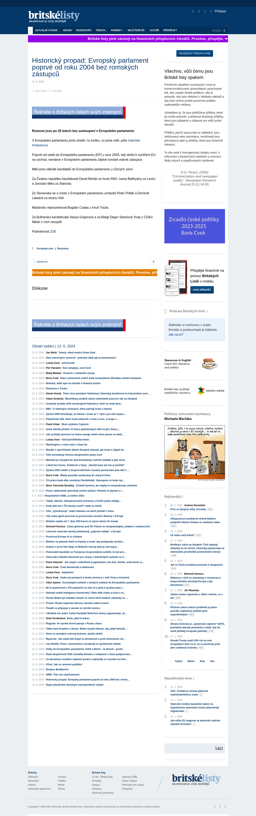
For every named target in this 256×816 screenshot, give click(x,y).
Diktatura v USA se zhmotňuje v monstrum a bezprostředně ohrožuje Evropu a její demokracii (195, 581)
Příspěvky (170, 30)
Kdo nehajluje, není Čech (76, 368)
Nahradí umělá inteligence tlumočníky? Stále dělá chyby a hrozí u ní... (85, 592)
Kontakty (96, 780)
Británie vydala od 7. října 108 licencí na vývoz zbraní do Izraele (82, 521)
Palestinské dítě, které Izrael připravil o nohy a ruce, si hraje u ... (82, 419)
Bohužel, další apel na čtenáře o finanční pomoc (73, 383)
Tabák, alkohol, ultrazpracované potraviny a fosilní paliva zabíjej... (83, 501)
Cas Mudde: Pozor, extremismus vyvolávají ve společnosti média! (83, 643)
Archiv (67, 30)
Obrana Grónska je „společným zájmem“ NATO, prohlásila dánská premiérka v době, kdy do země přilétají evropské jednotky (197, 628)
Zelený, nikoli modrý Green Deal (77, 352)
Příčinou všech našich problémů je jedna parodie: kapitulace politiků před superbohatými (193, 611)
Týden (178, 661)
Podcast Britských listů (185, 311)
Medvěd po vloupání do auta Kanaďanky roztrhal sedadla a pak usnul (85, 460)
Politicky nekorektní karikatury (187, 416)
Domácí (62, 776)
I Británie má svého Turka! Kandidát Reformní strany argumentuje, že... (86, 613)
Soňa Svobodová (55, 618)
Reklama (96, 788)
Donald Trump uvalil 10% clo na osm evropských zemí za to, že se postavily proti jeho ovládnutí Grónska (195, 644)
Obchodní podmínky (102, 792)
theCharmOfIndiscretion (75, 439)
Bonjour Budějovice (57, 669)
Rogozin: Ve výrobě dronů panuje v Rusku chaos (74, 623)
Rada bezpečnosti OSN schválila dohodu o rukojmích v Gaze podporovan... (89, 654)
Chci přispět (202, 289)
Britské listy (56, 17)
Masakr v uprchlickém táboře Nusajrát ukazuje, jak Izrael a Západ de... (86, 449)
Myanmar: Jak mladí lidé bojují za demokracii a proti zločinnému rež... (85, 639)
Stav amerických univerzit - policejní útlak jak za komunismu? (81, 357)
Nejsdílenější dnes (178, 678)
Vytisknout (40, 261)
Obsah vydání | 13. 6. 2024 (53, 346)
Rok (202, 661)
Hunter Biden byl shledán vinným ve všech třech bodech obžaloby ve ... (87, 598)
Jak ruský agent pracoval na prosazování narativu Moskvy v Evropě (84, 516)
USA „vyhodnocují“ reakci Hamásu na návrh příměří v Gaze (80, 511)
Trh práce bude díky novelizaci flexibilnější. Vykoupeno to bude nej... (85, 480)
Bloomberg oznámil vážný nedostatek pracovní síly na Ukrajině (101, 398)
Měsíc (191, 661)
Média (61, 784)
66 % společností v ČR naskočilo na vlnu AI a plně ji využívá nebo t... (85, 587)
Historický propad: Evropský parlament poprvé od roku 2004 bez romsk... (87, 679)
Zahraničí (33, 776)
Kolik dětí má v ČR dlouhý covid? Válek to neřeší (74, 506)
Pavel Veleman (54, 562)
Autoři (154, 30)
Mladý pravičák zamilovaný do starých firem (85, 475)
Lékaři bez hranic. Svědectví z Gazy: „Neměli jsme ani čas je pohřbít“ (85, 465)
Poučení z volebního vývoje (79, 373)
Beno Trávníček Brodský (60, 485)
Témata (101, 30)
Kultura (32, 784)
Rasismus (63, 248)
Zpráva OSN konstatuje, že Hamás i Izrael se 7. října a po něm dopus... (86, 414)
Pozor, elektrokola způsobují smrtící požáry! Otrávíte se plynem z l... (84, 490)
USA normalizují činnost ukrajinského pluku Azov (74, 454)
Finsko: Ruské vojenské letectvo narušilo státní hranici (77, 603)
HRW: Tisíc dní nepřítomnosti (62, 674)
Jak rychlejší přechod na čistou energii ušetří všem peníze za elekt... (85, 434)
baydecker (67, 572)
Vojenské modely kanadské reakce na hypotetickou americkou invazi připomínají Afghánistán (194, 708)
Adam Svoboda (54, 398)
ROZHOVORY (84, 30)
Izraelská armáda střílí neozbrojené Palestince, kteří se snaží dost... (84, 403)
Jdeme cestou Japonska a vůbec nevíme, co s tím (196, 596)
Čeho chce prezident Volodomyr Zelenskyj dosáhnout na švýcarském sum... (106, 393)
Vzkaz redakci (129, 780)
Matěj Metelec (54, 373)
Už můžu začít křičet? (186, 535)
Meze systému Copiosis (75, 424)
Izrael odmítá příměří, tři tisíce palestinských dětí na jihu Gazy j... (83, 429)
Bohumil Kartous (55, 526)
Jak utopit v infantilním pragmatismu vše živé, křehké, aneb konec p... (104, 562)
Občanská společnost (39, 788)
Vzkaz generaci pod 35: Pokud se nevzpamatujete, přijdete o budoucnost (108, 526)
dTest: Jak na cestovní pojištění (64, 664)
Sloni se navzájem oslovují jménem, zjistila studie (74, 633)
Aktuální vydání (47, 30)
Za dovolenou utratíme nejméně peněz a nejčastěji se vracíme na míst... (86, 659)
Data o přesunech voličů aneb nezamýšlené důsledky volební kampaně (100, 378)
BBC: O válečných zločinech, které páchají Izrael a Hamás (79, 409)
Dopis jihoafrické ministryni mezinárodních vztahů (74, 684)
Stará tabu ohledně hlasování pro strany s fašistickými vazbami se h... (86, 557)
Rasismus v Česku (56, 388)
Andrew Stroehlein (194, 505)
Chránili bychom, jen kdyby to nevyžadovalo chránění (106, 485)
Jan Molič (51, 352)
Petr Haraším (53, 368)
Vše (212, 661)
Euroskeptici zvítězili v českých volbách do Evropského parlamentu (100, 582)
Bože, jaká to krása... (79, 618)
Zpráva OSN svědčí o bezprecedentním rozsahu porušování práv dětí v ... (87, 470)
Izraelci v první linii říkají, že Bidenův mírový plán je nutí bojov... (82, 546)
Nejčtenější (137, 30)
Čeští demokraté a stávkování (77, 567)
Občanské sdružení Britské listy (66, 806)
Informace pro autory (133, 784)
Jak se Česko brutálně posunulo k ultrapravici (196, 566)
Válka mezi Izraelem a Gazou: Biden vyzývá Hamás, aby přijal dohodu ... (87, 628)
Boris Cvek (52, 378)
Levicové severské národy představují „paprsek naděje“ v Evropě (83, 531)
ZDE (53, 231)
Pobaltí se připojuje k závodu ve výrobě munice (73, 608)
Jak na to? (176, 334)
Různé (61, 788)
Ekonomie (33, 780)
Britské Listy (196, 780)
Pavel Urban (53, 424)
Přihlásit (218, 11)
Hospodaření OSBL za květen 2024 (64, 495)
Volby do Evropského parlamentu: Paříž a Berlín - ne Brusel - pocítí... (85, 649)
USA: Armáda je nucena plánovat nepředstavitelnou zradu (189, 693)
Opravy (96, 784)
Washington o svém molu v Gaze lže (66, 444)
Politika (62, 780)
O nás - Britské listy (102, 776)
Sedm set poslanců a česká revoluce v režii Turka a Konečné (94, 577)
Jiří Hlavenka (191, 590)
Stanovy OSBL (130, 776)
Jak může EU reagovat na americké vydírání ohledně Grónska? (195, 722)
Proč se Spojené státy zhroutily (191, 509)
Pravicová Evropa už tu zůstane (64, 536)
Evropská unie (45, 248)
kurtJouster (68, 363)
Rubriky (117, 30)
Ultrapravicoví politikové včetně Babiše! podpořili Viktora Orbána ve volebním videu (195, 522)
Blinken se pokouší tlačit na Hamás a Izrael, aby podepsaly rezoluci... (85, 541)
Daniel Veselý (53, 393)
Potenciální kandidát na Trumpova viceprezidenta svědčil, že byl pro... (86, 552)
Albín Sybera (53, 582)
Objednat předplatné (194, 53)
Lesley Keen (53, 363)
